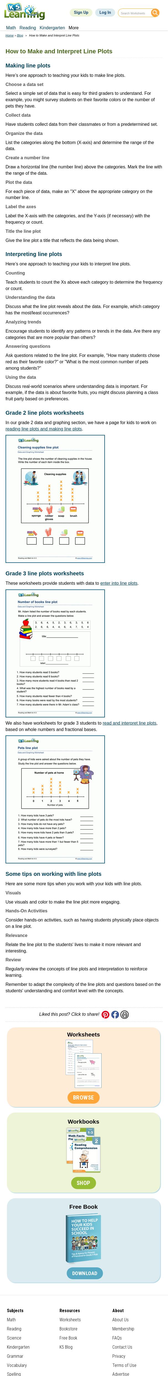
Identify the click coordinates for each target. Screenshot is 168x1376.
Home (10, 35)
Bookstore (68, 1328)
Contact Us (122, 1347)
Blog (20, 35)
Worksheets (83, 1034)
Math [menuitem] (11, 27)
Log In (105, 12)
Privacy (118, 1356)
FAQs (117, 1338)
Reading (14, 1328)
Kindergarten (18, 1347)
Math (11, 1319)
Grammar (15, 1356)
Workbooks (83, 1121)
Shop (84, 1183)
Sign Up (81, 12)
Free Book (83, 1206)
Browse (83, 1097)
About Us (120, 1319)
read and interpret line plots (129, 723)
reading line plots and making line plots (44, 429)
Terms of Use (124, 1365)
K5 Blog (66, 1347)
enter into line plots (118, 583)
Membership (123, 1328)
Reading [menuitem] (28, 27)
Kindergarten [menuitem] (52, 27)
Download (84, 1273)
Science (14, 1338)
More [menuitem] (74, 27)
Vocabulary (17, 1365)
